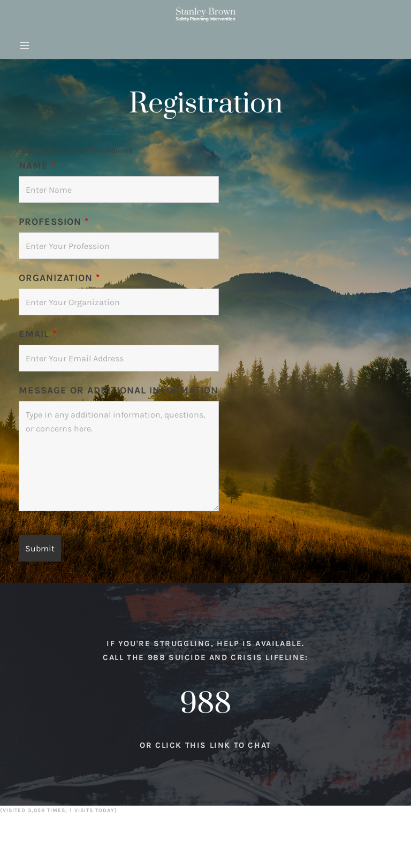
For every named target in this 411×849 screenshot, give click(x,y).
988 (205, 713)
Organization (59, 277)
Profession (54, 221)
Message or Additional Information (118, 390)
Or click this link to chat (205, 755)
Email (38, 334)
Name (37, 165)
